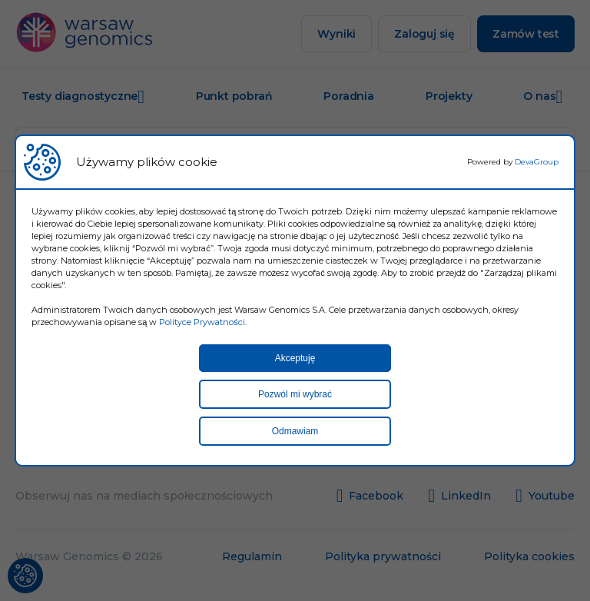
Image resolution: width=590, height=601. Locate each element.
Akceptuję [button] (295, 358)
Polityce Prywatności (202, 322)
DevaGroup (537, 162)
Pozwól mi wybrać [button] (295, 394)
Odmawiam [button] (295, 431)
